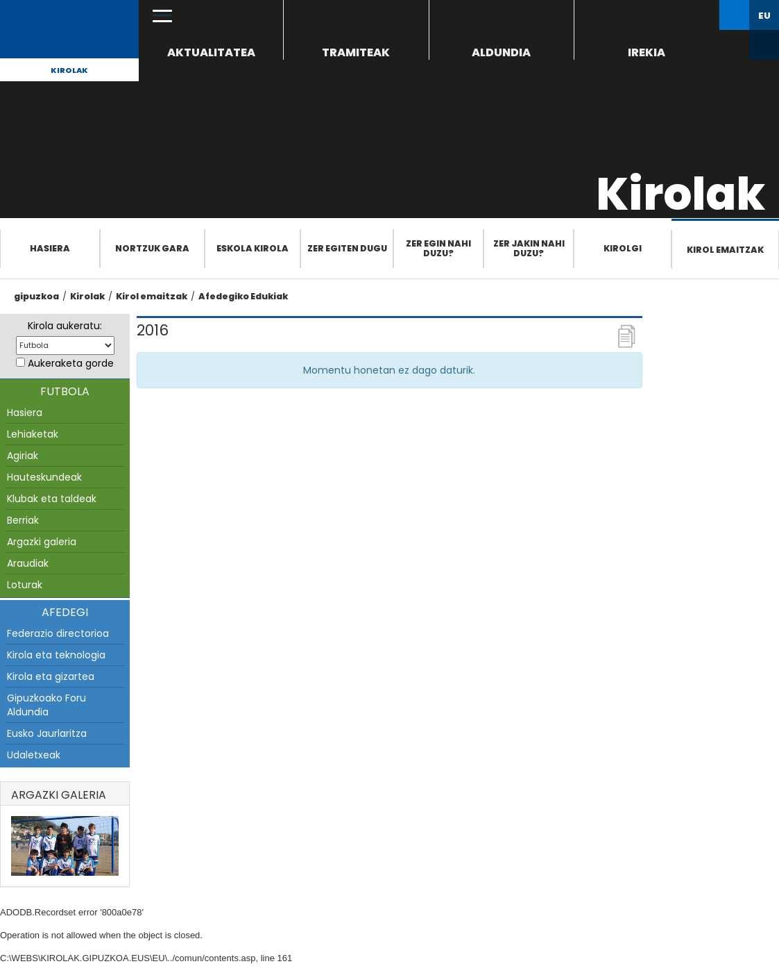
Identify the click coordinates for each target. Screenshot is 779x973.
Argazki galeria (41, 542)
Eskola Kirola (252, 248)
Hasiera (50, 248)
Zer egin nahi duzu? (438, 248)
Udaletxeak (33, 755)
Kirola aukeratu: (65, 326)
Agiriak (22, 456)
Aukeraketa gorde (71, 363)
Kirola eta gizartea (50, 676)
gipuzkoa (36, 296)
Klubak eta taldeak (51, 499)
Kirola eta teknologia (56, 655)
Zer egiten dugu (347, 248)
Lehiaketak (32, 434)
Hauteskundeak (44, 477)
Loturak (24, 585)
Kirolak (69, 70)
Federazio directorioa (58, 633)
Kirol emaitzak (725, 250)
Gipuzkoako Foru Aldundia (46, 705)
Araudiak (28, 563)
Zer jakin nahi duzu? (529, 248)
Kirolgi (622, 248)
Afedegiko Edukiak (243, 296)
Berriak (23, 520)
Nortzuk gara (152, 248)
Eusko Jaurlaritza (47, 733)
